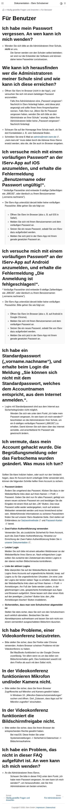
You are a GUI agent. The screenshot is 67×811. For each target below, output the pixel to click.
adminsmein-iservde (45, 137)
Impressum (40, 808)
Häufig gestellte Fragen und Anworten (23, 10)
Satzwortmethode (29, 520)
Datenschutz (50, 808)
